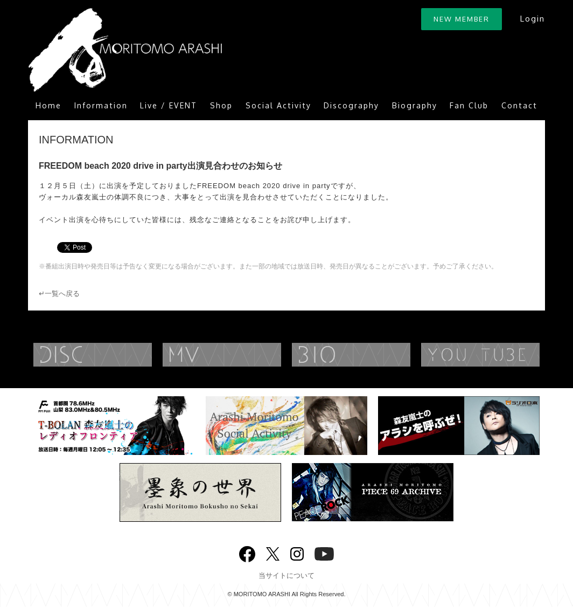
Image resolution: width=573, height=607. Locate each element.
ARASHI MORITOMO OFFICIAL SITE (125, 50)
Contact (519, 105)
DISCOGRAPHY (114, 355)
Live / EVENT (168, 105)
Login (532, 18)
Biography (414, 105)
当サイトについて (286, 575)
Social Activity (278, 105)
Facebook (247, 551)
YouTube (324, 552)
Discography (351, 105)
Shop (221, 105)
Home (48, 105)
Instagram (297, 552)
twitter (272, 552)
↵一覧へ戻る (59, 293)
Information (101, 105)
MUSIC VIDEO (243, 355)
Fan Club (469, 105)
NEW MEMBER (462, 19)
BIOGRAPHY (372, 355)
